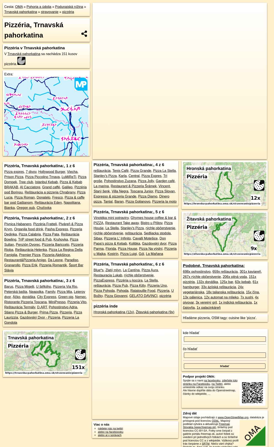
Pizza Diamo (147, 196)
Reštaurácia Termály (19, 307)
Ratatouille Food (142, 290)
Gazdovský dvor (154, 243)
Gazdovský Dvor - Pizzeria (40, 317)
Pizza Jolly (146, 181)
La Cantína (131, 270)
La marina (101, 186)
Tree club (26, 182)
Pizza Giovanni (116, 296)
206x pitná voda (235, 277)
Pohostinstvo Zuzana (120, 181)
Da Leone (55, 260)
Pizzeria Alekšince (56, 255)
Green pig (65, 297)
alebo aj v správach (109, 435)
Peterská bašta (15, 292)
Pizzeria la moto (164, 201)
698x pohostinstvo (197, 271)
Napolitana (72, 202)
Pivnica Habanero (17, 224)
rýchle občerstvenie (160, 228)
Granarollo (12, 265)
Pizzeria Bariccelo (55, 244)
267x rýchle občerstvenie (202, 277)
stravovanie (49, 12)
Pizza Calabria (30, 234)
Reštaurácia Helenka (31, 250)
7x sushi (246, 297)
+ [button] (99, 10)
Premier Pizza (29, 255)
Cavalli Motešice (145, 238)
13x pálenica (192, 297)
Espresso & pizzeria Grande (115, 196)
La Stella (112, 228)
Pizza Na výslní (150, 248)
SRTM (206, 443)
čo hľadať (190, 349)
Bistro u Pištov (151, 223)
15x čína (252, 292)
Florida (111, 248)
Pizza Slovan (165, 191)
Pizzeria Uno (157, 285)
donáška (28, 297)
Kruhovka (61, 239)
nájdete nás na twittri (110, 428)
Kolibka (134, 243)
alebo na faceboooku (110, 432)
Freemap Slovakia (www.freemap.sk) (206, 425)
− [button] (99, 17)
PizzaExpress (104, 280)
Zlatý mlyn (113, 270)
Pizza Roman (24, 197)
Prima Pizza (49, 312)
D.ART (42, 307)
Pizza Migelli (24, 286)
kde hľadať (191, 333)
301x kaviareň (250, 271)
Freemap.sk (190, 156)
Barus (8, 286)
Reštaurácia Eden (48, 202)
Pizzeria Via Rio (65, 286)
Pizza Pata (51, 234)
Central (134, 176)
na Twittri (216, 384)
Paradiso (71, 260)
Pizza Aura (149, 270)
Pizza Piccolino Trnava (42, 177)
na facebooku (212, 380)
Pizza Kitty (138, 285)
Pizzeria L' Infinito (117, 238)
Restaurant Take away (122, 223)
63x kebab (243, 282)
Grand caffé (51, 187)
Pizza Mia (64, 292)
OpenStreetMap (167, 156)
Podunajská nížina (69, 7)
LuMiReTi (69, 177)
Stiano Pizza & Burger (21, 312)
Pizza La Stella (164, 170)
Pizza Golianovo (137, 201)
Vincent (164, 186)
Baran (119, 201)
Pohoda (122, 290)
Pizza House (127, 248)
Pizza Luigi (128, 254)
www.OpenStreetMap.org (233, 417)
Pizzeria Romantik (53, 265)
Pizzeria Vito (76, 302)
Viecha (72, 172)
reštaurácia (102, 170)
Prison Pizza (13, 177)
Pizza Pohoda (104, 290)
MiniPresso (57, 302)
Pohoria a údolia (39, 7)
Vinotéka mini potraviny (111, 218)
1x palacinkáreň (209, 307)
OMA (19, 7)
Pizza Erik (29, 265)
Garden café (165, 181)
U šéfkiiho (43, 286)
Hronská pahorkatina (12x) (114, 312)
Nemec (80, 297)
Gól (141, 254)
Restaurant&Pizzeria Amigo (25, 260)
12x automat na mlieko (221, 297)
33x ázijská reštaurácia (218, 287)
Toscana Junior (141, 191)
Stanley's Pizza (105, 176)
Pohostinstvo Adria (63, 307)
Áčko (16, 297)
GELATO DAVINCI (143, 296)
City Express (46, 297)
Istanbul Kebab (46, 182)
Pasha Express (56, 229)
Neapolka (36, 292)
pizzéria (68, 12)
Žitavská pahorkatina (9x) (155, 312)
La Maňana (154, 254)
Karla (123, 176)
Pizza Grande (141, 170)
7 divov (31, 172)
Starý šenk (102, 191)
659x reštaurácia (225, 271)
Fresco (57, 197)
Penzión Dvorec (28, 244)
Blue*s (98, 270)
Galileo (67, 187)
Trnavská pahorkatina (20, 12)
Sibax (98, 238)
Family (50, 292)
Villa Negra (120, 191)
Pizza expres (14, 172)
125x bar (226, 282)
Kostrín (112, 254)
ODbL (215, 420)
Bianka (9, 208)
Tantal (108, 201)
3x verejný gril (206, 302)
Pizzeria (66, 312)
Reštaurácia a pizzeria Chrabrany (50, 192)
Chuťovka (44, 208)
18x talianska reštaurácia (225, 292)
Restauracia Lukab (108, 275)
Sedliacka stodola (157, 233)
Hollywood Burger (51, 172)
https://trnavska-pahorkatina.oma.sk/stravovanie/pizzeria (235, 156)
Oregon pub (26, 208)
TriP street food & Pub (35, 239)
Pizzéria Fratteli (45, 224)
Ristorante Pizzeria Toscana (25, 302)
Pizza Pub (120, 285)
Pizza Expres (151, 176)
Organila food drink (28, 229)
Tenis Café (120, 170)
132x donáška (207, 282)
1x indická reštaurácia (235, 302)
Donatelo (43, 197)
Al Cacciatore (30, 187)
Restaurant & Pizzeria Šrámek (133, 186)
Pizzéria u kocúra (129, 280)
